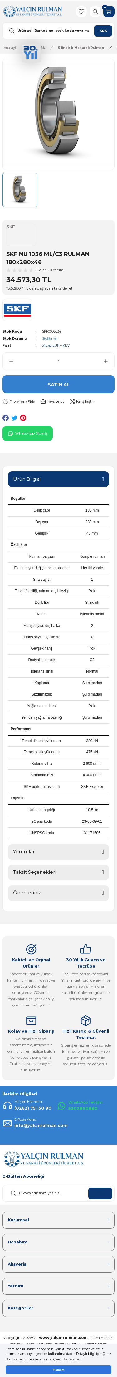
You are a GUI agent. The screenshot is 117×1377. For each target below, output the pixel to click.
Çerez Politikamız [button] (67, 1359)
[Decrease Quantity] (8, 361)
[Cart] (109, 11)
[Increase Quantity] (109, 361)
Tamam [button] (59, 1369)
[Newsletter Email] (58, 1193)
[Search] (58, 30)
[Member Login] (95, 11)
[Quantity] (58, 361)
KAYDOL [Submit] (100, 1193)
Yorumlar (24, 851)
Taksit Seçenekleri (34, 872)
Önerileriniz (27, 893)
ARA (103, 31)
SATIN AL (59, 384)
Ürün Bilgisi (27, 479)
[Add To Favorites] (18, 401)
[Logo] (32, 11)
